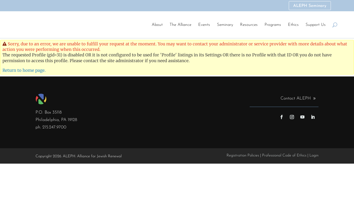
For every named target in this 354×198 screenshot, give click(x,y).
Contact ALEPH (296, 99)
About (157, 25)
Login (313, 156)
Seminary (225, 25)
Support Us (316, 25)
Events (204, 25)
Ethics (293, 25)
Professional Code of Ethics (284, 156)
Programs (273, 25)
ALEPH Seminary (309, 6)
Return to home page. (24, 70)
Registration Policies (243, 156)
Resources (249, 25)
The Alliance (180, 25)
